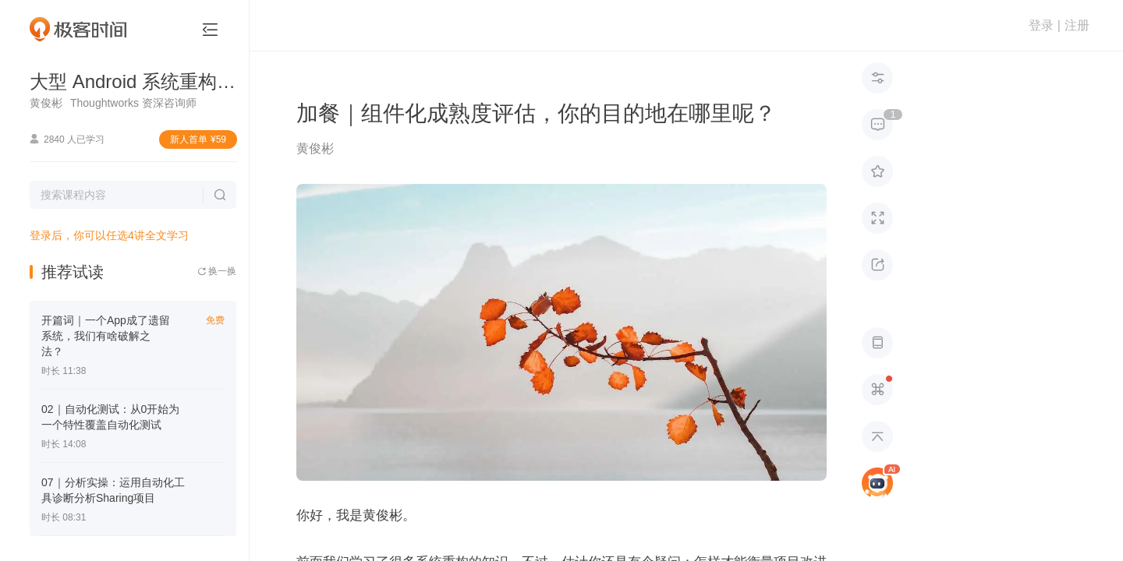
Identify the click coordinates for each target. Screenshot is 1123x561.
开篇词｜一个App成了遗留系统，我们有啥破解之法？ (105, 336)
